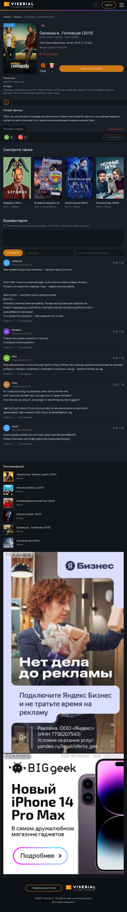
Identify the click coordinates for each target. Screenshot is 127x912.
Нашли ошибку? (50, 53)
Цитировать (25, 320)
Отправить (13, 252)
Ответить (8, 320)
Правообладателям (44, 888)
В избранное (113, 137)
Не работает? (116, 129)
